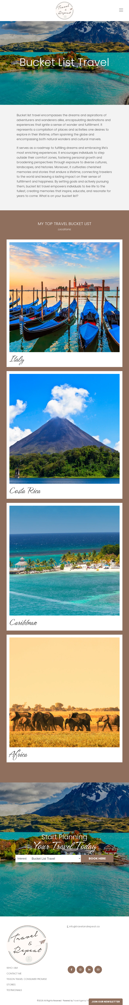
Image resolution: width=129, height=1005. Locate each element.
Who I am (12, 968)
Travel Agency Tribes (82, 1000)
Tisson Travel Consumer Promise (27, 979)
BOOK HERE (97, 858)
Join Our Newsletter (106, 1001)
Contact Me (14, 973)
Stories (11, 984)
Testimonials (14, 990)
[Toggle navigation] (121, 10)
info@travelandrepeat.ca (84, 926)
